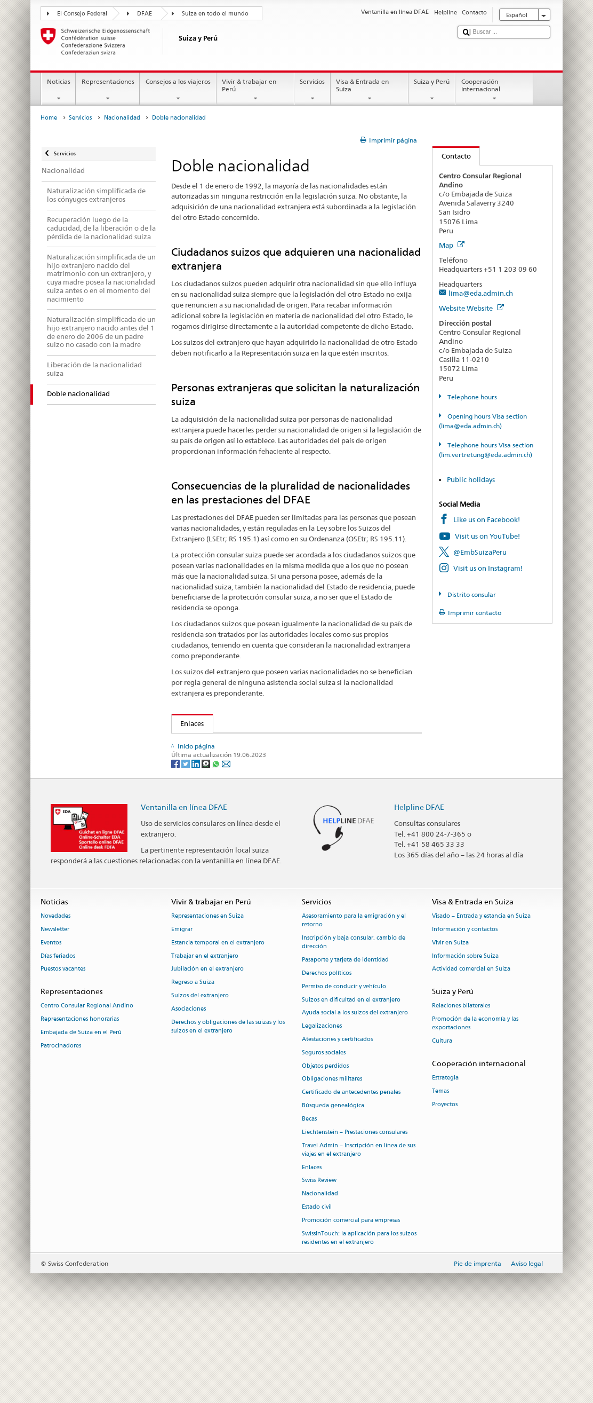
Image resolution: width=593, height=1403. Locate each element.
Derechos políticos (326, 1055)
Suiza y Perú (432, 90)
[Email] (226, 845)
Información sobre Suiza (465, 1037)
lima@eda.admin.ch (480, 293)
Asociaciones (188, 1090)
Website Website (471, 308)
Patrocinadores (61, 1127)
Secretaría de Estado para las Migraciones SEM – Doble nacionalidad (291, 743)
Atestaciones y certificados (337, 1121)
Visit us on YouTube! (487, 536)
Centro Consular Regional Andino (87, 1087)
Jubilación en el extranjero (207, 1050)
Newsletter (55, 1011)
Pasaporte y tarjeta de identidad (345, 1041)
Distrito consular (471, 594)
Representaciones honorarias (80, 1101)
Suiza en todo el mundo (215, 13)
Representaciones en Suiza (207, 998)
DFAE (144, 13)
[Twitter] (186, 845)
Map (451, 245)
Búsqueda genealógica (333, 1187)
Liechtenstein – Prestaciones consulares (354, 1213)
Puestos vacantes (63, 1050)
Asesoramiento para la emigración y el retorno (354, 1002)
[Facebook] (176, 845)
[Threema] (207, 845)
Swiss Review (319, 1262)
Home (49, 117)
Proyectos (445, 1186)
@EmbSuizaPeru (480, 552)
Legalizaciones (322, 1108)
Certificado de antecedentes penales (351, 1174)
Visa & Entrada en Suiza (369, 90)
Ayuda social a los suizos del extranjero (355, 1094)
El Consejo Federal (82, 13)
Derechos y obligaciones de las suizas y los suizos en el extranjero (228, 1108)
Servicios (312, 90)
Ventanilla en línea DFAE (184, 888)
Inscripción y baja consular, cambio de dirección (353, 1024)
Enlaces (188, 723)
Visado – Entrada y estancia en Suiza (481, 998)
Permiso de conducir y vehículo (344, 1068)
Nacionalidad (122, 117)
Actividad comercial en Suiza (471, 1050)
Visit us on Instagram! (488, 568)
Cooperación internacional (494, 90)
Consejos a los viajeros (177, 90)
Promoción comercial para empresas (351, 1301)
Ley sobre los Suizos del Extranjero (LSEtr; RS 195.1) (265, 770)
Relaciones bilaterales (461, 1087)
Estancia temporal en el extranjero (218, 1024)
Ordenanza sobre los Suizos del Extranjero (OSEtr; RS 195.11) (280, 786)
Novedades (55, 998)
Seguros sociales (324, 1134)
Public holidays (471, 479)
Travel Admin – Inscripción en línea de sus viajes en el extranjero (358, 1231)
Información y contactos (465, 1011)
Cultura (442, 1123)
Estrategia (445, 1159)
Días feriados (58, 1037)
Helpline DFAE (419, 888)
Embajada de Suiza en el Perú (81, 1114)
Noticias (58, 90)
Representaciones (107, 90)
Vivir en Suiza (450, 1024)
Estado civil (317, 1289)
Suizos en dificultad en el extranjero (351, 1081)
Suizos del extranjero (200, 1077)
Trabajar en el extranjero (204, 1037)
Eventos (51, 1024)
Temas (440, 1173)
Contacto (451, 156)
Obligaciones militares (332, 1160)
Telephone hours (471, 397)
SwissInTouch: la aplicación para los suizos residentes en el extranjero (359, 1319)
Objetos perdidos (325, 1147)
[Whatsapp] (217, 845)
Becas (309, 1200)
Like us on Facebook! (486, 519)
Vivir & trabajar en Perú (255, 90)
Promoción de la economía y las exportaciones (475, 1105)
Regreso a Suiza (192, 1064)
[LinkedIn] (196, 845)
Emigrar (182, 1011)
